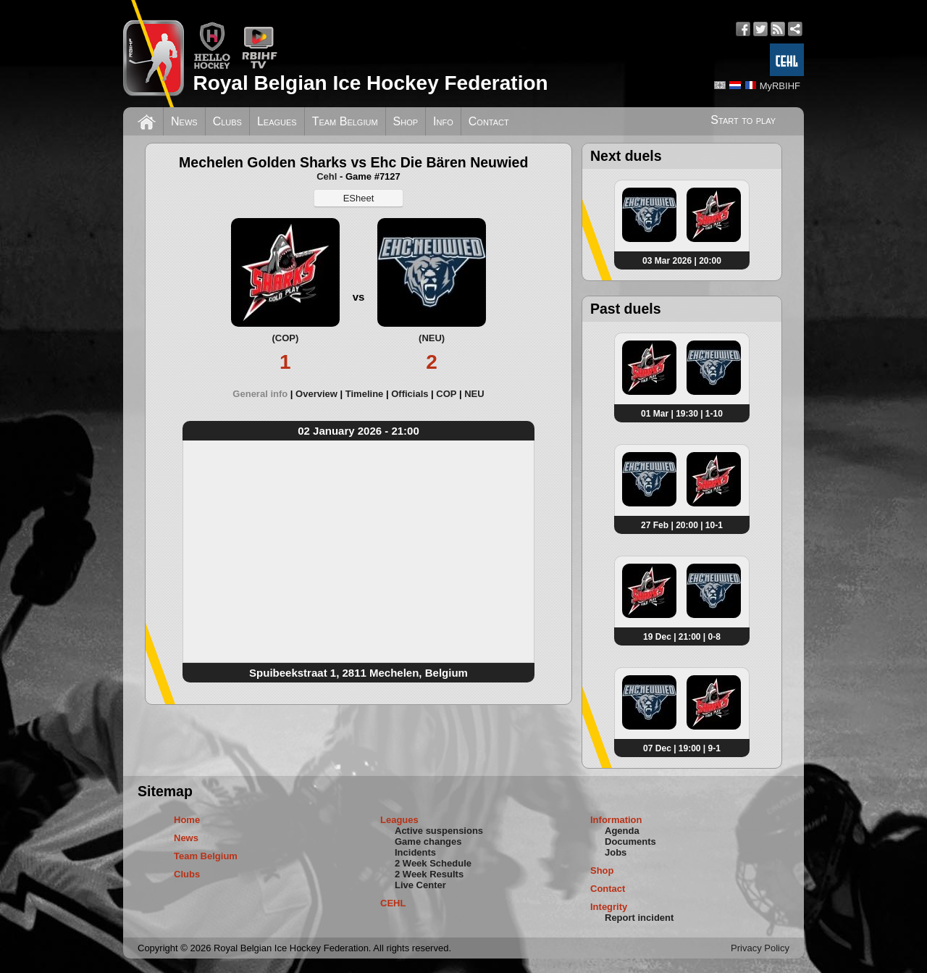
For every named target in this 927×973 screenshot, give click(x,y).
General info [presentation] (260, 393)
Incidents (415, 852)
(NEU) (432, 338)
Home (187, 819)
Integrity (608, 906)
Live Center (420, 885)
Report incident (639, 917)
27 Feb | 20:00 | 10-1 (682, 525)
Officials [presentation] (409, 393)
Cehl (326, 176)
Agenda (622, 830)
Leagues (277, 121)
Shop (406, 121)
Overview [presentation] (316, 393)
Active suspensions (439, 830)
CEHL (393, 903)
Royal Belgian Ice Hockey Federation (370, 83)
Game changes (428, 841)
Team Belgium (345, 121)
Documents (630, 841)
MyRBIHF (780, 85)
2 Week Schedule (433, 863)
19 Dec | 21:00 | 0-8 (682, 637)
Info (443, 121)
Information (616, 819)
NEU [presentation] (474, 393)
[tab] (263, 393)
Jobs (615, 852)
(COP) (285, 338)
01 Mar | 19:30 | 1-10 (682, 414)
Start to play (743, 120)
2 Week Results (429, 874)
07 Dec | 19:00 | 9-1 (682, 748)
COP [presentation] (446, 393)
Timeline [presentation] (364, 393)
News (184, 121)
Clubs (227, 121)
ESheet (358, 198)
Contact (489, 121)
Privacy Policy (760, 948)
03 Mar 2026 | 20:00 (681, 261)
